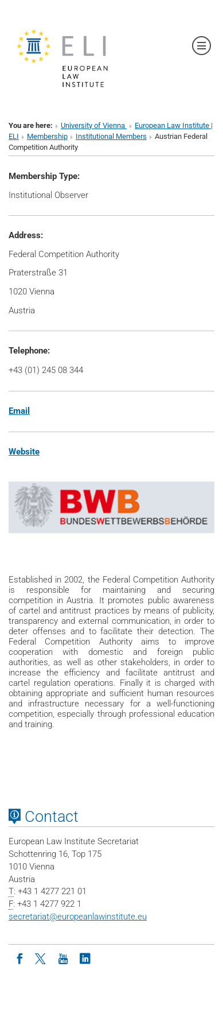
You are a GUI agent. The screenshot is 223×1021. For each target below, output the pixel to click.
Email (19, 411)
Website (24, 452)
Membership (47, 136)
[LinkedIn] (85, 958)
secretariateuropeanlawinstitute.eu (78, 916)
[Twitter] (41, 958)
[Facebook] (19, 958)
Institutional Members (111, 136)
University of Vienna (94, 125)
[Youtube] (63, 958)
